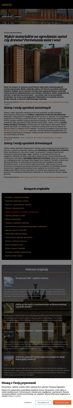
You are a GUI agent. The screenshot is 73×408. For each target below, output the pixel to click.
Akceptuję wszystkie (62, 402)
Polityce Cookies (14, 396)
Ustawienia (27, 402)
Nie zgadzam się (43, 402)
